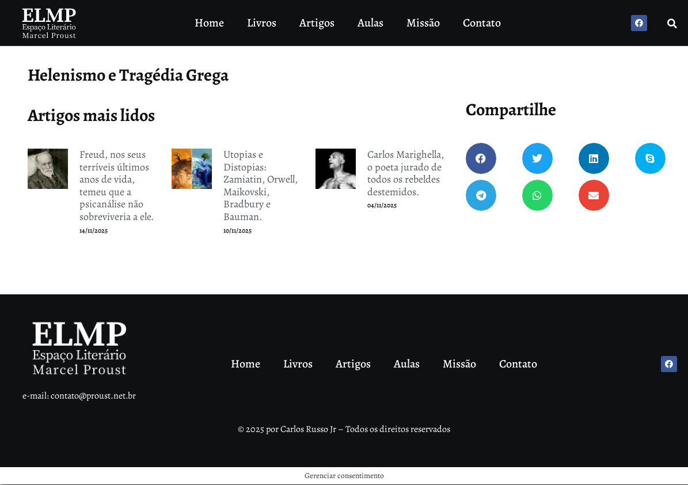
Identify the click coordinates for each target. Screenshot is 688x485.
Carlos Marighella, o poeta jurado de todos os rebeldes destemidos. (405, 173)
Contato (482, 23)
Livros (261, 23)
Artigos (317, 23)
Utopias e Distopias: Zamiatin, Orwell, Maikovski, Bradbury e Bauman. (260, 185)
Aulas (370, 23)
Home (209, 23)
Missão (423, 23)
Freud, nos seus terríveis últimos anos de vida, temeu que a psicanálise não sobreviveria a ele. (116, 185)
